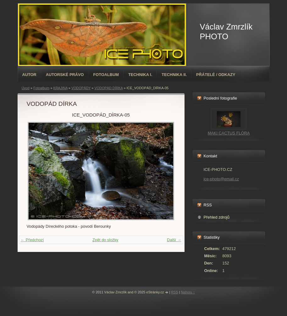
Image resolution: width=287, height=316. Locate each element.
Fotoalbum (106, 74)
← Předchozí (32, 239)
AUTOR (29, 74)
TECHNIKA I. (140, 74)
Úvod (26, 88)
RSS (174, 292)
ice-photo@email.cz (221, 179)
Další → (174, 239)
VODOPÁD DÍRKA (108, 88)
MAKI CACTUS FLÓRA (229, 133)
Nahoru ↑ (188, 292)
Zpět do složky (105, 239)
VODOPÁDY (81, 88)
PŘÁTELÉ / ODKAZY (215, 74)
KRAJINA (60, 88)
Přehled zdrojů (217, 217)
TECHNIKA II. (174, 74)
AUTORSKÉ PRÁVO (65, 74)
